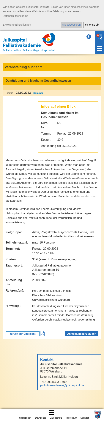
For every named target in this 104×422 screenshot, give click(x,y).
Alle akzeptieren (71, 24)
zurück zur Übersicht (22, 333)
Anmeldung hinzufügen (81, 333)
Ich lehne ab (91, 24)
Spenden (85, 418)
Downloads (40, 418)
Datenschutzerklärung (15, 15)
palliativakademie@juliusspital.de (62, 385)
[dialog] (52, 15)
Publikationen (24, 418)
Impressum (71, 418)
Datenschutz (56, 418)
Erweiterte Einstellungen (17, 24)
